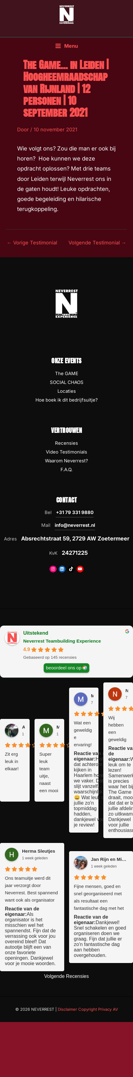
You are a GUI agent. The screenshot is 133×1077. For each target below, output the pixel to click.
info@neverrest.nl (75, 525)
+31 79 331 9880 (75, 512)
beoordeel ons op (64, 667)
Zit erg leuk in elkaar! (12, 761)
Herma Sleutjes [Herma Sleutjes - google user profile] (38, 851)
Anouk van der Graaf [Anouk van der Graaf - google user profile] (23, 727)
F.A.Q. (66, 469)
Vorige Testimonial (32, 243)
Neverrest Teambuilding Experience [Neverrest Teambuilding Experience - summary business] (62, 641)
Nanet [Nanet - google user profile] (126, 690)
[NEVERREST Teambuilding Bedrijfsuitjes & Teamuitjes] (66, 14)
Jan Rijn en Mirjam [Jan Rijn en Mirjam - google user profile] (109, 859)
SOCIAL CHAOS (66, 382)
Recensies (66, 443)
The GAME (66, 373)
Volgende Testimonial (97, 243)
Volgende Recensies (66, 976)
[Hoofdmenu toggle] (66, 46)
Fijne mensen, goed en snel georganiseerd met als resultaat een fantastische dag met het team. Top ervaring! (99, 898)
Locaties (66, 391)
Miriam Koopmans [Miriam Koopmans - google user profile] (92, 695)
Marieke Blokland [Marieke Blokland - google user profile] (58, 727)
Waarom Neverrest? (66, 461)
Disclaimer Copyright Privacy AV (88, 1009)
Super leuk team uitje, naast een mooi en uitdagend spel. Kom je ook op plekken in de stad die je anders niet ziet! (48, 772)
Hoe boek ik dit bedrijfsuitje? (66, 400)
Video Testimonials (66, 452)
